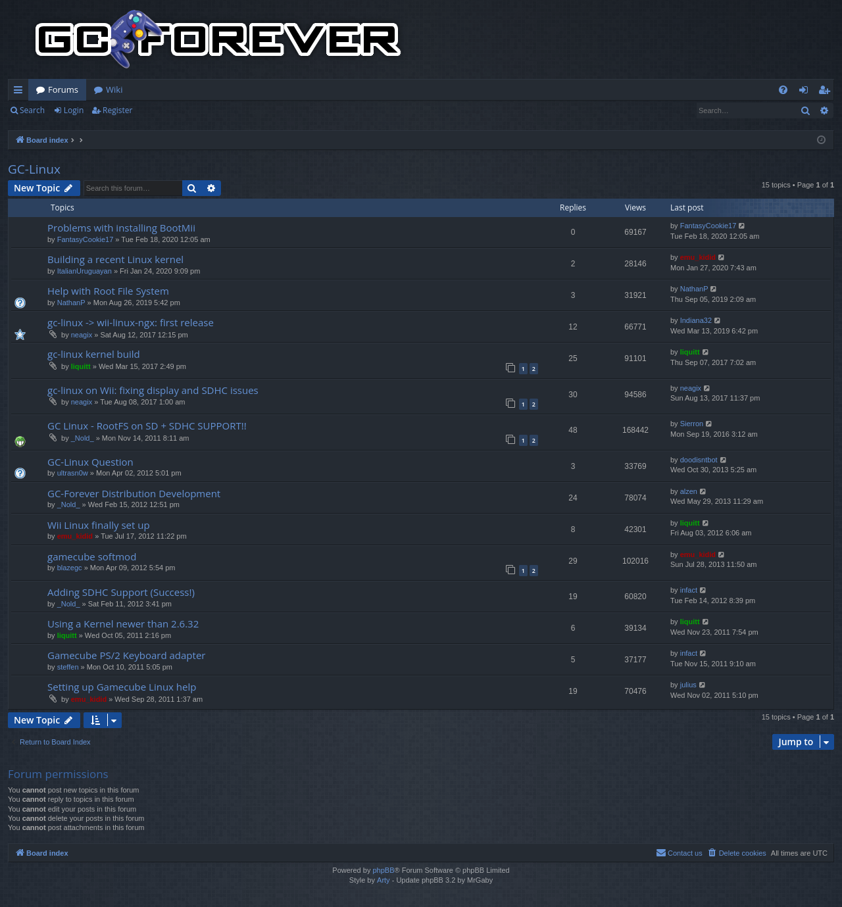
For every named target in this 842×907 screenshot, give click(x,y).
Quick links (20, 92)
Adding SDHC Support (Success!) (121, 592)
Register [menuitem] (827, 92)
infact (688, 590)
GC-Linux (34, 169)
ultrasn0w (72, 473)
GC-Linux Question (90, 461)
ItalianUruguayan (84, 271)
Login (74, 110)
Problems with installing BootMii (121, 227)
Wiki (114, 89)
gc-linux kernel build (93, 353)
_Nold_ (82, 438)
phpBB (383, 870)
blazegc (69, 568)
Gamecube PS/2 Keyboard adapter (126, 655)
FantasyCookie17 (85, 239)
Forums (63, 89)
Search (32, 110)
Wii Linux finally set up (98, 524)
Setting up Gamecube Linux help (121, 686)
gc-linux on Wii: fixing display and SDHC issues (153, 390)
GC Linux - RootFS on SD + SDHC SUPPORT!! (147, 425)
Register (117, 110)
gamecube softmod (91, 556)
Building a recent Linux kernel (115, 259)
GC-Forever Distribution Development (133, 493)
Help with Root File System (108, 290)
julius (688, 685)
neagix (81, 335)
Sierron (691, 424)
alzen (688, 491)
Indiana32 (696, 320)
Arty (383, 880)
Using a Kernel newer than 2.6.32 (123, 623)
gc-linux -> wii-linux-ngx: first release (130, 322)
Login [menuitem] (806, 92)
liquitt (81, 366)
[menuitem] (783, 90)
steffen (68, 667)
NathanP (71, 302)
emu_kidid (698, 257)
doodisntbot (699, 460)
